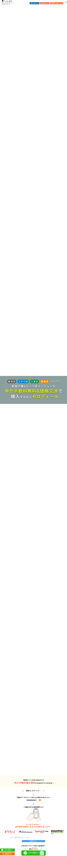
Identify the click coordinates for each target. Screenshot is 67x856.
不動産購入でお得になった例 (56, 3)
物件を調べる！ (33, 841)
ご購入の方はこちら (34, 3)
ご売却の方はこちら (44, 3)
